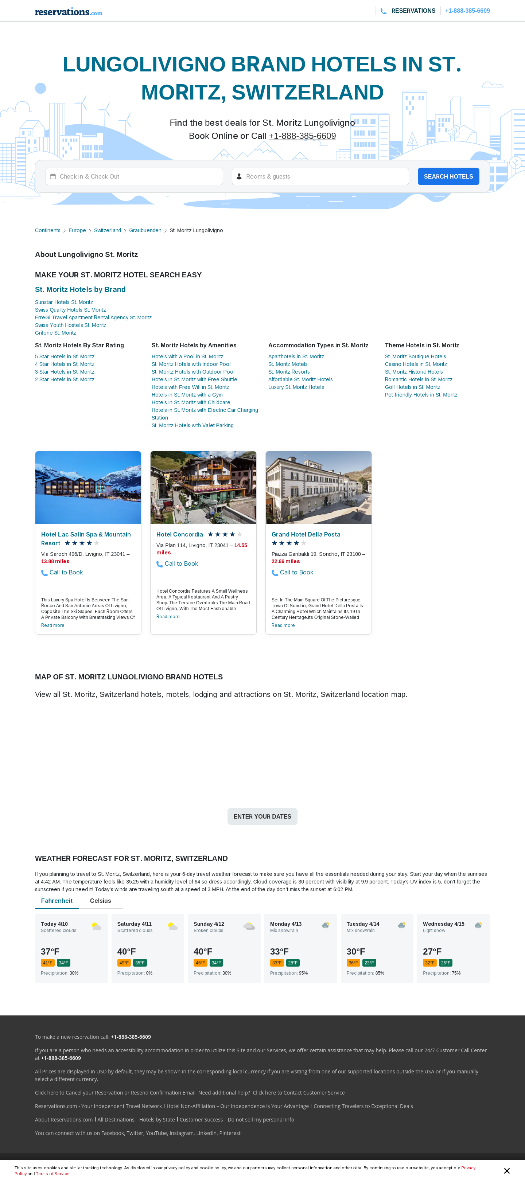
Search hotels (448, 176)
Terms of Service (52, 1173)
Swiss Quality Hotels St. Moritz (70, 310)
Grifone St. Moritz (55, 332)
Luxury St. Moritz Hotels (296, 387)
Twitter (135, 1133)
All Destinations (116, 1119)
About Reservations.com (64, 1119)
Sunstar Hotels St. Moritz (64, 302)
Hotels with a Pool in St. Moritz (187, 356)
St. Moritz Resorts (289, 371)
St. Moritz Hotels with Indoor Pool (191, 364)
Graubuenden (145, 230)
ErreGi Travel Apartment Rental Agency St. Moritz (93, 317)
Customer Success (201, 1119)
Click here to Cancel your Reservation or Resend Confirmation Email (115, 1092)
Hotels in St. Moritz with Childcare (191, 402)
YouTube (156, 1133)
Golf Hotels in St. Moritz (412, 387)
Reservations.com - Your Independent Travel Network (98, 1106)
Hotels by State (157, 1119)
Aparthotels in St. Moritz (296, 356)
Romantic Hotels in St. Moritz (418, 379)
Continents (48, 230)
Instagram (182, 1133)
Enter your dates (262, 816)
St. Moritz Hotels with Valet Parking (193, 425)
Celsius (100, 900)
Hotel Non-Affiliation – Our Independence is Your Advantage (238, 1106)
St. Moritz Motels (288, 364)
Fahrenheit (57, 900)
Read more (53, 625)
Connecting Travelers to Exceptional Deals (363, 1106)
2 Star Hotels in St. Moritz (64, 379)
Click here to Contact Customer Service (299, 1092)
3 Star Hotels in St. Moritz (64, 371)
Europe (77, 230)
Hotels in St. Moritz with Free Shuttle (194, 379)
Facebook (112, 1133)
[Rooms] (320, 176)
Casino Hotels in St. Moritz (416, 364)
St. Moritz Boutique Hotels (415, 356)
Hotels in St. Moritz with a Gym (187, 394)
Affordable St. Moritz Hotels (300, 379)
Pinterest (230, 1133)
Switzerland (107, 230)
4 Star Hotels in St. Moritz (64, 364)
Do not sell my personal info (261, 1119)
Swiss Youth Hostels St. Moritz (70, 325)
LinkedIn (206, 1133)
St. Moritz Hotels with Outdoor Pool (193, 371)
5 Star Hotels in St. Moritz (64, 356)
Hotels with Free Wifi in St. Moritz (190, 387)
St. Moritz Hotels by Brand (80, 289)
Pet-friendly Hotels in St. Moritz (421, 394)
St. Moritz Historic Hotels (414, 371)
